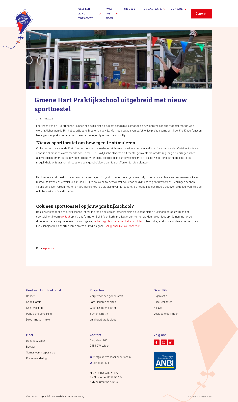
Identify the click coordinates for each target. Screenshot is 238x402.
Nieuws (129, 8)
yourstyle (207, 396)
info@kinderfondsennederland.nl (112, 357)
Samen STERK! (99, 313)
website (191, 396)
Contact (179, 8)
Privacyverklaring (36, 358)
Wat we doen (112, 13)
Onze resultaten (163, 302)
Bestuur (30, 346)
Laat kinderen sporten (103, 302)
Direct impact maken (38, 319)
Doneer (30, 296)
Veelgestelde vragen (166, 313)
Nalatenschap (34, 307)
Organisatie (154, 8)
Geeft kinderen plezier (103, 307)
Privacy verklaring (76, 396)
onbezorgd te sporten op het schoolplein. (119, 221)
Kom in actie (33, 302)
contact (65, 216)
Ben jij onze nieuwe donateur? (123, 226)
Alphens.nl (49, 248)
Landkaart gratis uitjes (103, 319)
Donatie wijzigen (36, 340)
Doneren (201, 13)
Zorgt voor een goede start (106, 296)
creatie (199, 396)
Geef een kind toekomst (89, 13)
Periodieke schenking (39, 313)
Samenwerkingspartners (40, 352)
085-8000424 (101, 363)
